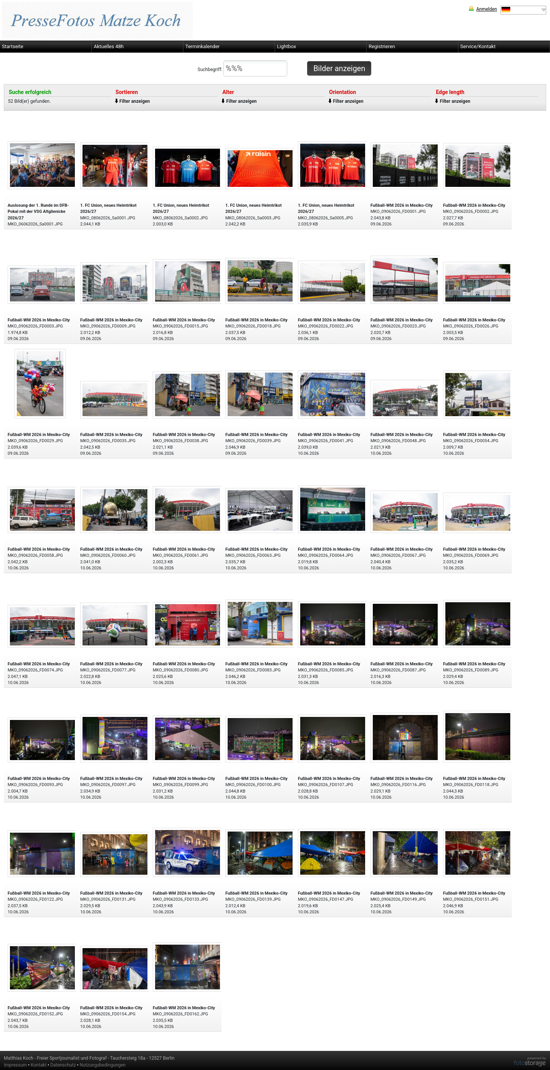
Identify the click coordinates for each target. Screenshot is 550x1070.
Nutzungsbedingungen (103, 1065)
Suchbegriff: (242, 68)
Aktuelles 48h (108, 46)
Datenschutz (63, 1065)
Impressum (15, 1065)
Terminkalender (202, 46)
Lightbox (286, 46)
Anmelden (486, 9)
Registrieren (382, 46)
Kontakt (38, 1065)
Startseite (12, 46)
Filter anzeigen (135, 101)
